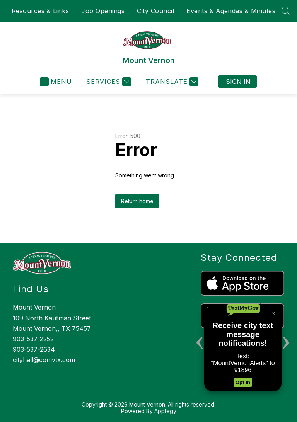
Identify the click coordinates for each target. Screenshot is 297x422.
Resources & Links (40, 11)
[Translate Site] (171, 82)
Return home (137, 201)
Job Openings (103, 11)
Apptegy (165, 411)
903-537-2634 (34, 349)
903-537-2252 (33, 339)
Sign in (238, 81)
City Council (155, 11)
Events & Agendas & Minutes (230, 11)
